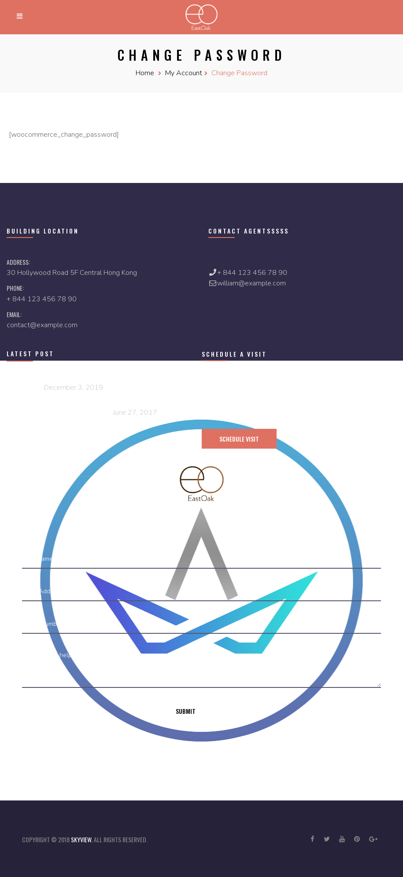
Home (145, 73)
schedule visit (239, 438)
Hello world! (24, 386)
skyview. (82, 839)
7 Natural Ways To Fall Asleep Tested (59, 411)
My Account (183, 73)
